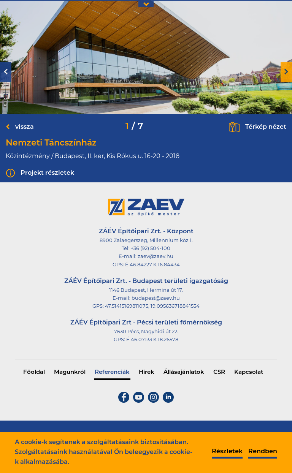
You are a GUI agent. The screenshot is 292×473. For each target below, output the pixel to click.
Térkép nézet (265, 127)
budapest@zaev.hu (156, 298)
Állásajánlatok (183, 372)
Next (286, 72)
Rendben (262, 452)
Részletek (227, 452)
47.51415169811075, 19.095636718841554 (152, 306)
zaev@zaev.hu (155, 256)
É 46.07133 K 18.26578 (152, 339)
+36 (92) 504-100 (150, 248)
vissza (24, 127)
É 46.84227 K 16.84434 (152, 265)
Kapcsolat (248, 372)
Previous (5, 72)
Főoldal (34, 372)
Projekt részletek (47, 173)
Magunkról (70, 372)
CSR (219, 372)
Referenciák (112, 372)
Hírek (146, 372)
